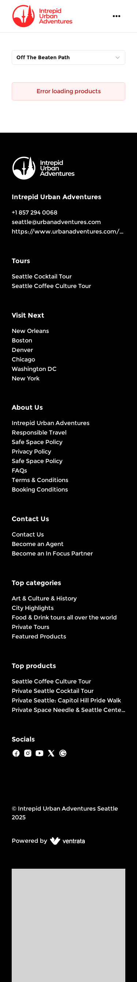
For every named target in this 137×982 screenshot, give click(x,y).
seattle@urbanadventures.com (56, 222)
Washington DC (34, 368)
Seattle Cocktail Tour (42, 276)
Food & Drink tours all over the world (64, 617)
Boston (22, 340)
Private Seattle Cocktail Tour (53, 690)
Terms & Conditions (40, 480)
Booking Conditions (40, 489)
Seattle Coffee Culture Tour (51, 286)
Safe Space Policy (37, 442)
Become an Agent (38, 544)
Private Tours (30, 626)
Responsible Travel (39, 432)
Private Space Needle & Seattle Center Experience (68, 709)
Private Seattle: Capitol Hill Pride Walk (66, 700)
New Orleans (30, 330)
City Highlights (33, 607)
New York (25, 378)
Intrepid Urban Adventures (51, 423)
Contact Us (28, 534)
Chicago (23, 359)
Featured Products (39, 636)
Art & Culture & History (44, 598)
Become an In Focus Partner (52, 553)
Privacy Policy (31, 451)
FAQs (19, 470)
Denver (22, 349)
